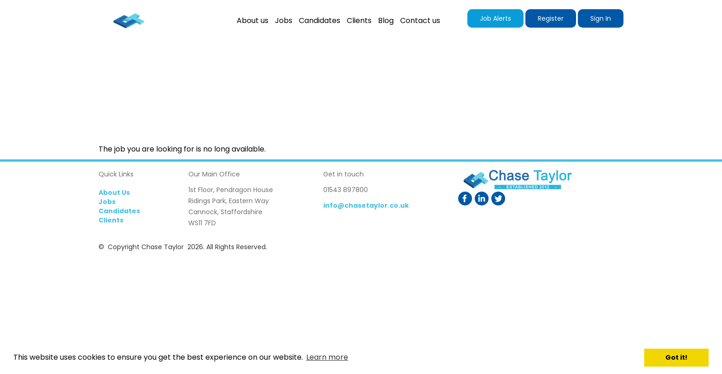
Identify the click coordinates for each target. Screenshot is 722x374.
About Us (114, 192)
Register (551, 18)
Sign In (600, 18)
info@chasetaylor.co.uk (366, 205)
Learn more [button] (327, 357)
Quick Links (116, 174)
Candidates (119, 211)
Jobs (107, 201)
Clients (111, 220)
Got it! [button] (676, 357)
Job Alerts (495, 18)
